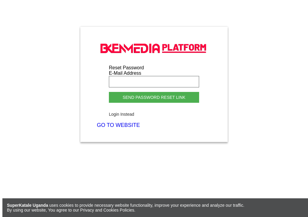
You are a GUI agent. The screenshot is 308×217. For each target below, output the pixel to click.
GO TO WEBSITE (118, 125)
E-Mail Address (125, 73)
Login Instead (121, 114)
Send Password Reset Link (154, 97)
